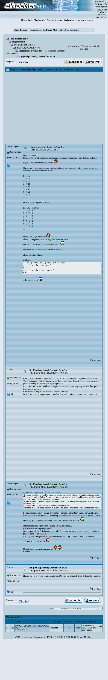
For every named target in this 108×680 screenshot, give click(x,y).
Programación (18, 42)
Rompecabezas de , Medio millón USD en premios (54, 30)
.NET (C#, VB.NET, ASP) (28, 48)
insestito (54, 628)
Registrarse (69, 20)
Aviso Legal (27, 637)
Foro (24, 20)
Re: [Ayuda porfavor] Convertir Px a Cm (48, 370)
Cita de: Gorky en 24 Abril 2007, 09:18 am (41, 492)
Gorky (10, 369)
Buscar (50, 20)
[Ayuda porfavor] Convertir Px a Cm (38, 56)
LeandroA (61, 51)
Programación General (24, 45)
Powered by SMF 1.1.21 (45, 637)
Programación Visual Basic (31, 51)
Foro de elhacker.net (19, 39)
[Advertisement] (39, 107)
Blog (36, 20)
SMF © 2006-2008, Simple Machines (76, 637)
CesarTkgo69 (13, 146)
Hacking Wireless (21, 630)
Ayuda (42, 20)
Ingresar (104, 6)
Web (30, 20)
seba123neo (11, 53)
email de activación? (101, 16)
